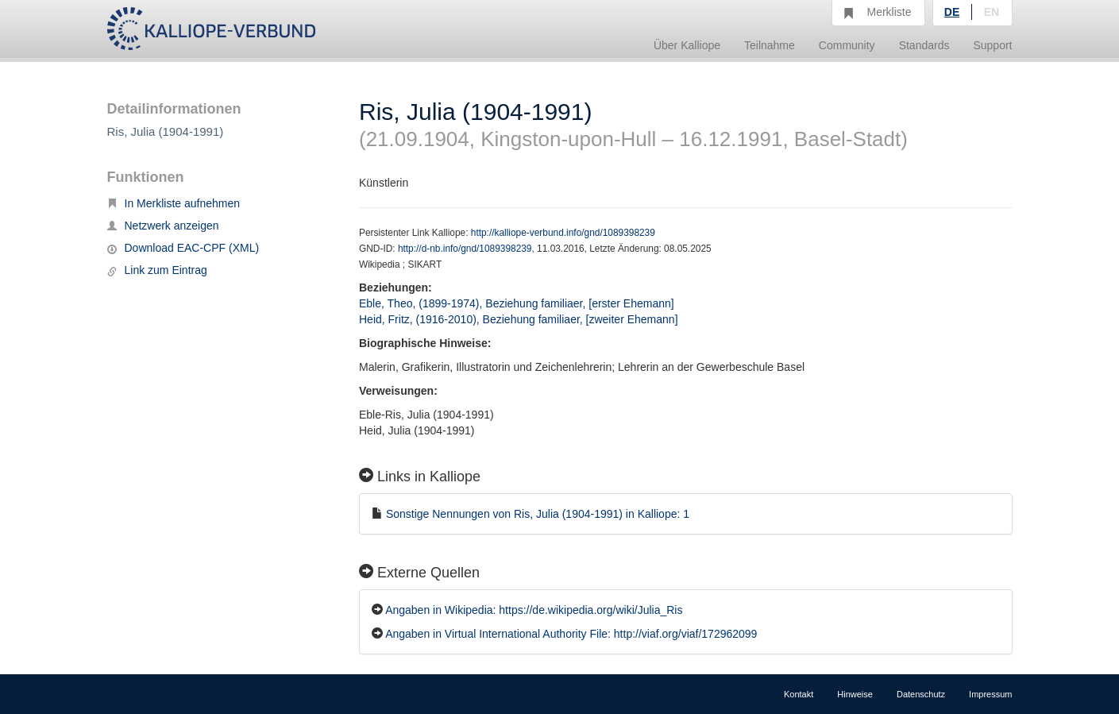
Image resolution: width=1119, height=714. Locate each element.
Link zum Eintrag (157, 270)
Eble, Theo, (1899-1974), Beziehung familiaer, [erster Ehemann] (516, 303)
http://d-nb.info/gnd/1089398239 (465, 248)
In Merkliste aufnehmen (174, 203)
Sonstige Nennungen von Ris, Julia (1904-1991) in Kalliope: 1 (537, 514)
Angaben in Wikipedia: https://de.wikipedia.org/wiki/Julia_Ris (533, 610)
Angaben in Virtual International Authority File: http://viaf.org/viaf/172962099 (571, 633)
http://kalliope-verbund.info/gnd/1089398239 (563, 232)
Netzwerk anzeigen (163, 225)
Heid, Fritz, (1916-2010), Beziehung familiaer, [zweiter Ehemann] (518, 319)
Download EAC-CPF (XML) (183, 247)
